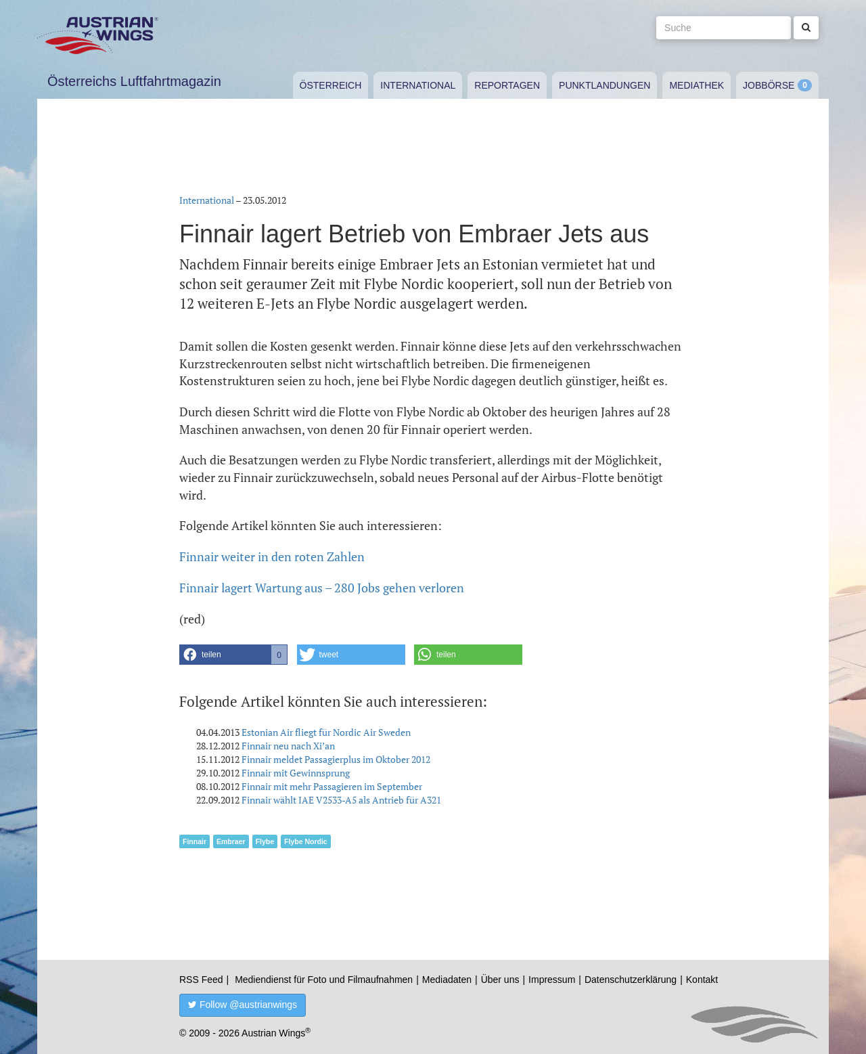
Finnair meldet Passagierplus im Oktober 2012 (336, 759)
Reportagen (507, 85)
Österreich (331, 85)
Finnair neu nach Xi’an (288, 745)
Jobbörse (768, 85)
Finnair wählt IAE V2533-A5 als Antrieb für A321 (341, 799)
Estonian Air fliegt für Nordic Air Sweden (326, 732)
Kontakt (702, 979)
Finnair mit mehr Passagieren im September (332, 786)
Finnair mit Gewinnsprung (296, 772)
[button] (233, 654)
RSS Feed (201, 979)
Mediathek (696, 85)
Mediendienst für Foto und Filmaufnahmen (324, 979)
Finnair (194, 841)
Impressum (551, 979)
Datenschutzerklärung (631, 979)
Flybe (265, 841)
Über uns (500, 979)
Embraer (231, 841)
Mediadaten (447, 979)
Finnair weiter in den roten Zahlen (272, 556)
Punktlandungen (604, 85)
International (417, 85)
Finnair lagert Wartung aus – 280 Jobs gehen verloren (321, 587)
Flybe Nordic (305, 841)
